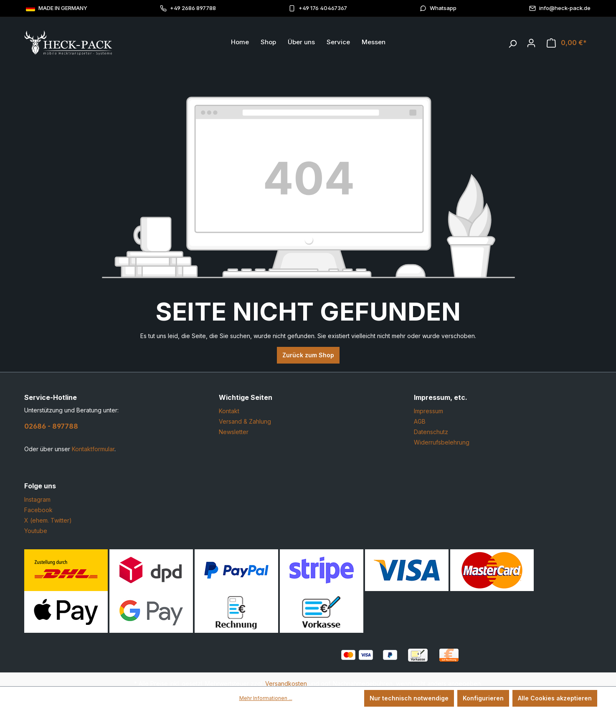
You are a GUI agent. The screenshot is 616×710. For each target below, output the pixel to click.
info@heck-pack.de (560, 8)
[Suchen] (512, 41)
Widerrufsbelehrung (441, 442)
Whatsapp (438, 8)
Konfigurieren (483, 698)
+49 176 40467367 (318, 8)
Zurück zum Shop (308, 355)
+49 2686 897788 (188, 8)
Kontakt (229, 410)
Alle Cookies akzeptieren (555, 698)
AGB (420, 421)
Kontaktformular (93, 448)
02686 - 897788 (51, 426)
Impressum (428, 410)
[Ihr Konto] (531, 43)
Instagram (37, 499)
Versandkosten (286, 683)
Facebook (38, 509)
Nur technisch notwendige (409, 698)
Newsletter (233, 431)
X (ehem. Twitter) (48, 520)
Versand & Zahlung (245, 421)
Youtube (35, 530)
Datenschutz (431, 431)
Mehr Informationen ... (265, 698)
